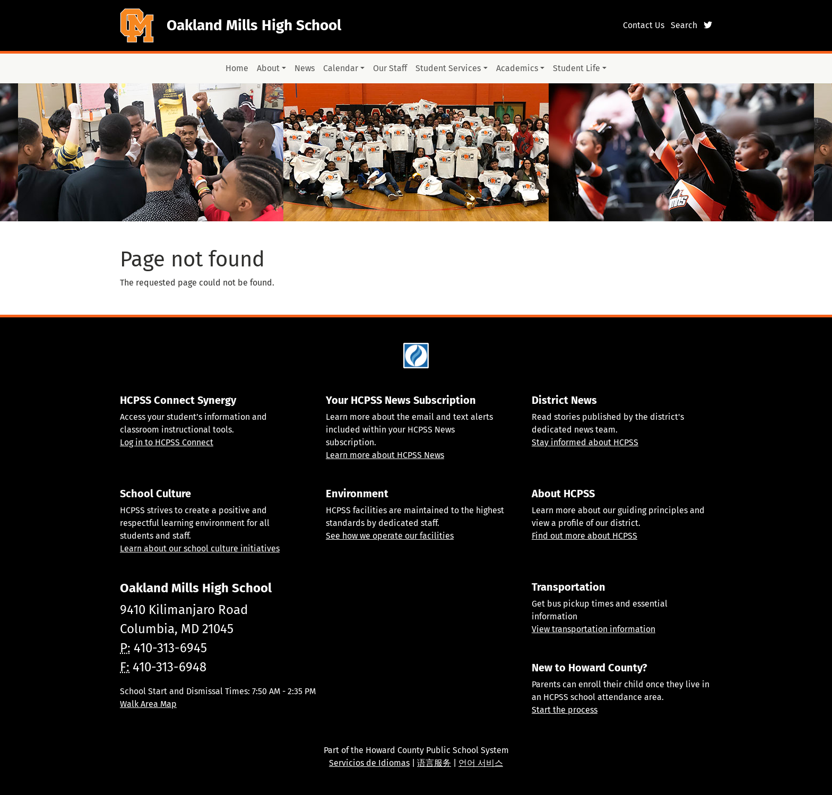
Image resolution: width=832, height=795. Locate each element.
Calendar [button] (340, 68)
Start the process (564, 710)
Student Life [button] (576, 68)
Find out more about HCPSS (584, 536)
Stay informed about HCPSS (585, 442)
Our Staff (390, 68)
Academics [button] (517, 68)
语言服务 (434, 763)
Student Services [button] (448, 68)
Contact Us (643, 25)
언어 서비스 (480, 763)
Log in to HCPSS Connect (166, 442)
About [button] (268, 68)
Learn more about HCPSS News (385, 455)
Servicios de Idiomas (369, 763)
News (304, 68)
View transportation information (593, 629)
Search (684, 25)
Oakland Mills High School (254, 25)
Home (237, 68)
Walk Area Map (148, 704)
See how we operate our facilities (390, 536)
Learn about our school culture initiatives (200, 548)
